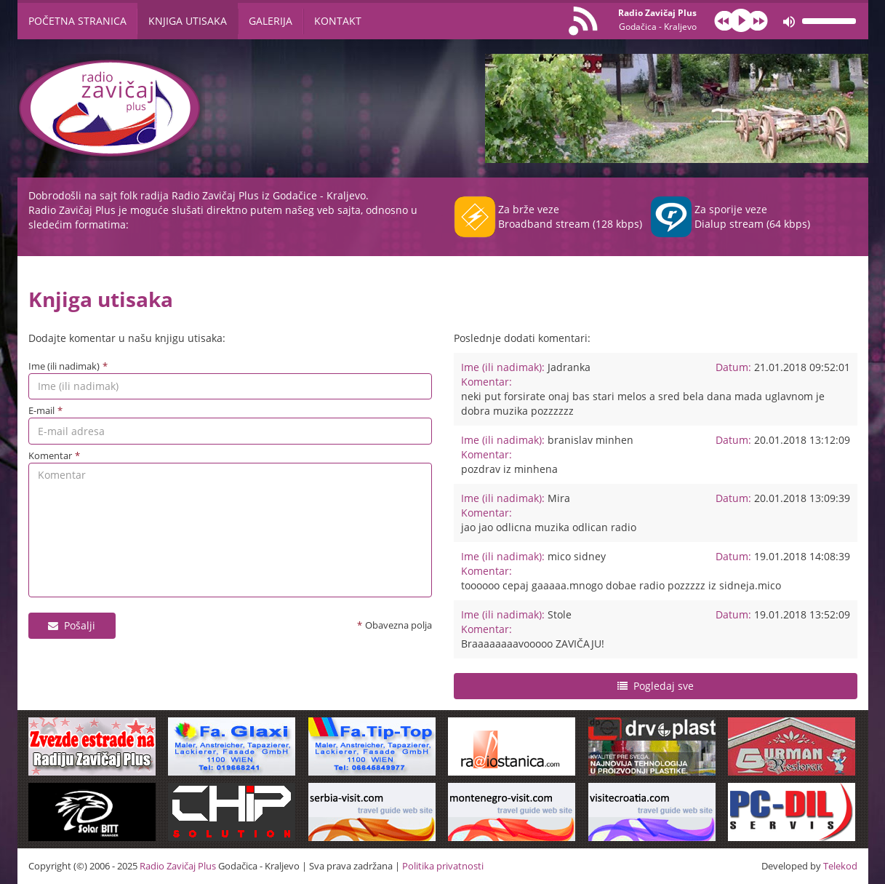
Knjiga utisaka (187, 21)
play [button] (741, 20)
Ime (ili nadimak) (64, 366)
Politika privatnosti (443, 865)
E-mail (41, 410)
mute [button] (789, 22)
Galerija (270, 21)
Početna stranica (77, 21)
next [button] (758, 21)
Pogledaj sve (663, 686)
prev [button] (724, 21)
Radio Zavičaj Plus (657, 20)
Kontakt (337, 21)
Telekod (840, 865)
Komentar (50, 455)
